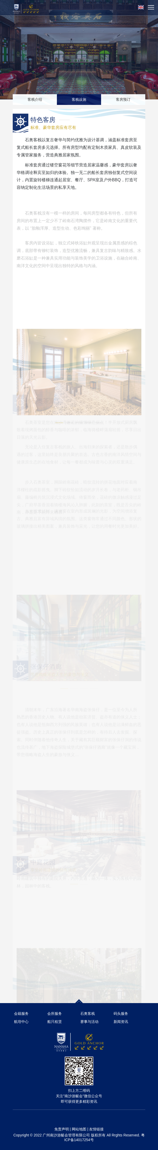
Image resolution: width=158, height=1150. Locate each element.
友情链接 (96, 1129)
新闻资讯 (121, 1022)
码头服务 (121, 1013)
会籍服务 (21, 1013)
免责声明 (61, 1129)
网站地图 (79, 1129)
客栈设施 (79, 99)
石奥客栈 (87, 1013)
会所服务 (54, 1013)
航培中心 (21, 1022)
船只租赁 (54, 1022)
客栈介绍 (35, 99)
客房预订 (123, 99)
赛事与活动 (89, 1022)
